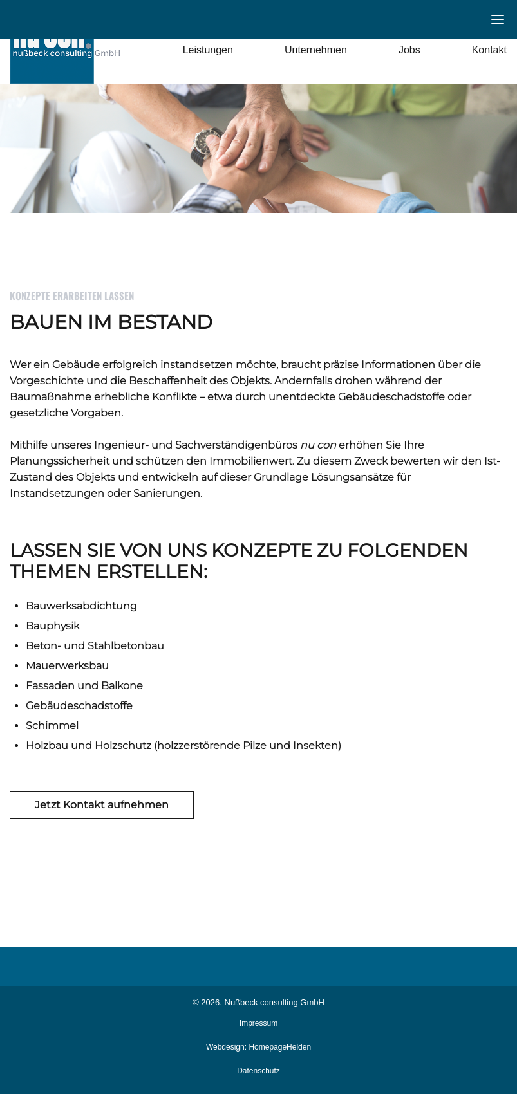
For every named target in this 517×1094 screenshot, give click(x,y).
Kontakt (489, 49)
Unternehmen (316, 49)
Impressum (258, 1023)
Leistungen (208, 49)
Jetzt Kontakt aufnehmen (102, 805)
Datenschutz (258, 1070)
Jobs (409, 49)
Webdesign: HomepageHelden (258, 1047)
